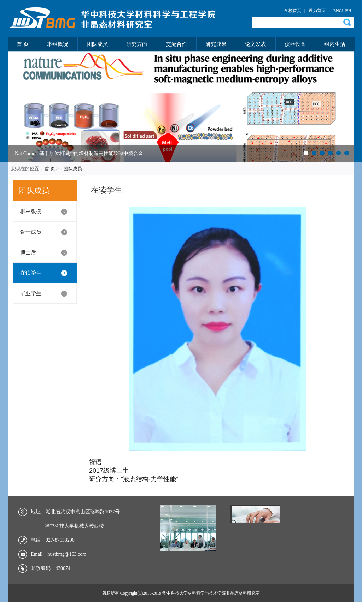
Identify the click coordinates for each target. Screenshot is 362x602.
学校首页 (292, 10)
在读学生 (30, 273)
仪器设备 (295, 44)
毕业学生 (30, 293)
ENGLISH (342, 10)
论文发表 (255, 44)
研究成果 (216, 44)
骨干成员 (30, 232)
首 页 (23, 44)
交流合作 (176, 44)
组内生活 (334, 44)
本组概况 (57, 44)
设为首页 (317, 10)
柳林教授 (30, 211)
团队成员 (97, 44)
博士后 (28, 252)
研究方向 (136, 44)
